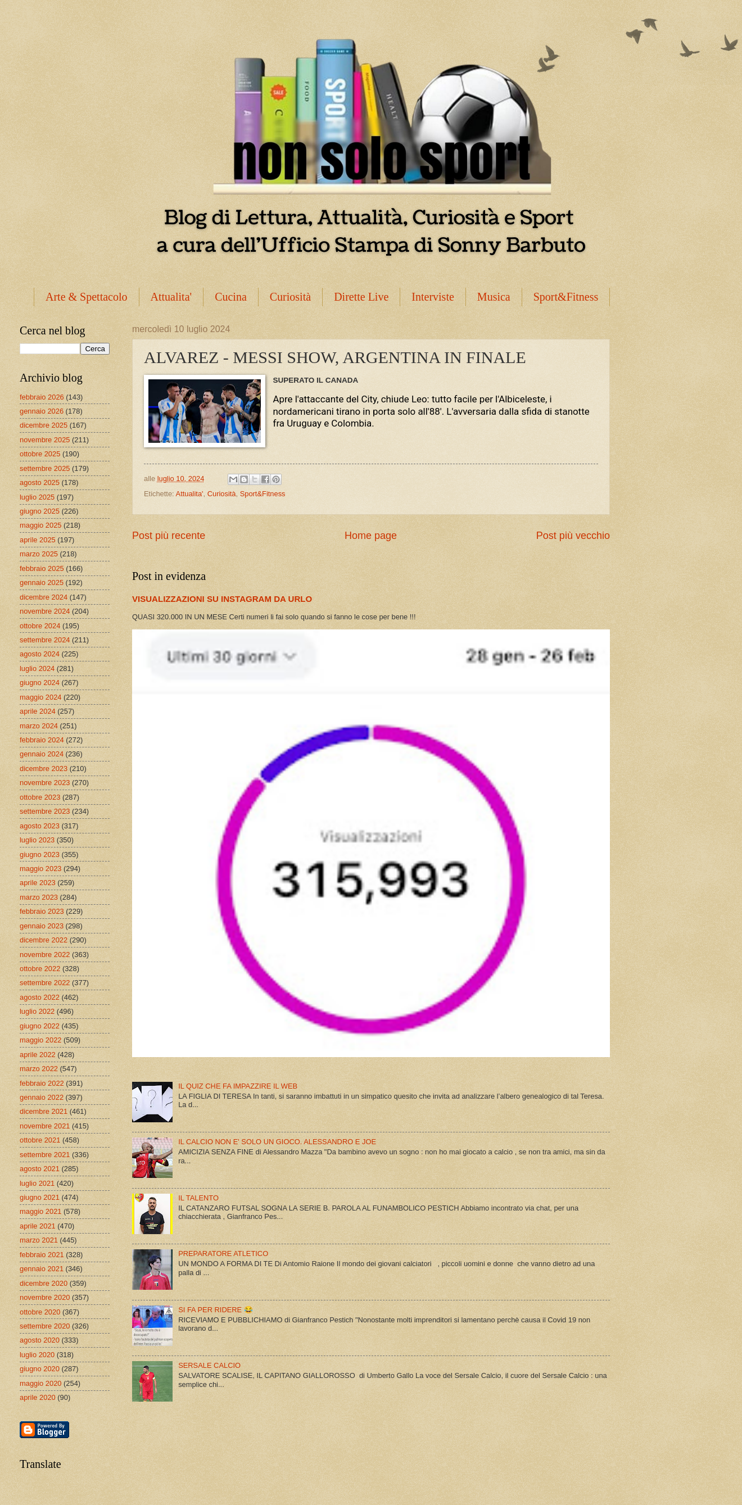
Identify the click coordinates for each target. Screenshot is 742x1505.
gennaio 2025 (42, 582)
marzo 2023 (39, 897)
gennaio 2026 (42, 411)
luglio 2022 (37, 1011)
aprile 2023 (38, 882)
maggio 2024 (40, 697)
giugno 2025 (40, 511)
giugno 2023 (40, 854)
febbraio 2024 (42, 740)
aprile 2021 (38, 1226)
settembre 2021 (45, 1154)
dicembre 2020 (43, 1283)
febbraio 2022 (42, 1083)
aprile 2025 (38, 540)
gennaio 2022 (42, 1097)
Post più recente (168, 535)
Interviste (432, 297)
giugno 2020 (40, 1369)
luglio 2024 (37, 668)
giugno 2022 (40, 1026)
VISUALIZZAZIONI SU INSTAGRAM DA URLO (222, 599)
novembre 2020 (45, 1297)
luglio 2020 (37, 1354)
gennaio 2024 (42, 754)
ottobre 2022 (40, 968)
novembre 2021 (45, 1126)
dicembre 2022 (43, 940)
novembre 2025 (45, 440)
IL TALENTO (198, 1198)
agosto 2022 (40, 997)
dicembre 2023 (43, 768)
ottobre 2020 (40, 1312)
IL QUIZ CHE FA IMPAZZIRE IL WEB (237, 1086)
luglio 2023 (37, 840)
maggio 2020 (40, 1383)
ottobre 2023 (40, 797)
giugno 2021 (40, 1197)
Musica (493, 297)
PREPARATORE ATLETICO (223, 1253)
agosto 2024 (40, 654)
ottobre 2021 (40, 1140)
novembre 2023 (45, 782)
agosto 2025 (40, 482)
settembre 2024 (45, 640)
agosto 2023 (40, 826)
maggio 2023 (40, 868)
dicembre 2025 (43, 425)
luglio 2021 (37, 1183)
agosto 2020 (40, 1340)
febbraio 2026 (42, 397)
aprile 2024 (38, 711)
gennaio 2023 (42, 926)
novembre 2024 (45, 611)
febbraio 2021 (42, 1254)
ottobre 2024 (40, 626)
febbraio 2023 (42, 911)
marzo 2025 (39, 554)
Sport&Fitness (566, 297)
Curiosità (290, 297)
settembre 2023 (45, 811)
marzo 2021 (39, 1240)
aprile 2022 (38, 1054)
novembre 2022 (45, 954)
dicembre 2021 (43, 1111)
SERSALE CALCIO (209, 1365)
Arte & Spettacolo (87, 297)
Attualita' (171, 297)
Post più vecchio (573, 535)
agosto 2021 (40, 1168)
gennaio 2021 (42, 1268)
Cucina (231, 297)
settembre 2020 (45, 1326)
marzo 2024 (39, 726)
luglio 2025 (37, 497)
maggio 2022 (40, 1040)
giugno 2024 (40, 682)
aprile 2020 (38, 1397)
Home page (371, 535)
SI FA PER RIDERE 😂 (215, 1309)
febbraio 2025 (42, 568)
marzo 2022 (39, 1068)
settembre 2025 (45, 468)
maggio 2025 (40, 525)
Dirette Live (361, 297)
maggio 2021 (40, 1211)
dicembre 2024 (43, 597)
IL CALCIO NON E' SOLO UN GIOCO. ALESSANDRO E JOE (277, 1141)
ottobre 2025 (40, 454)
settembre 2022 (45, 982)
